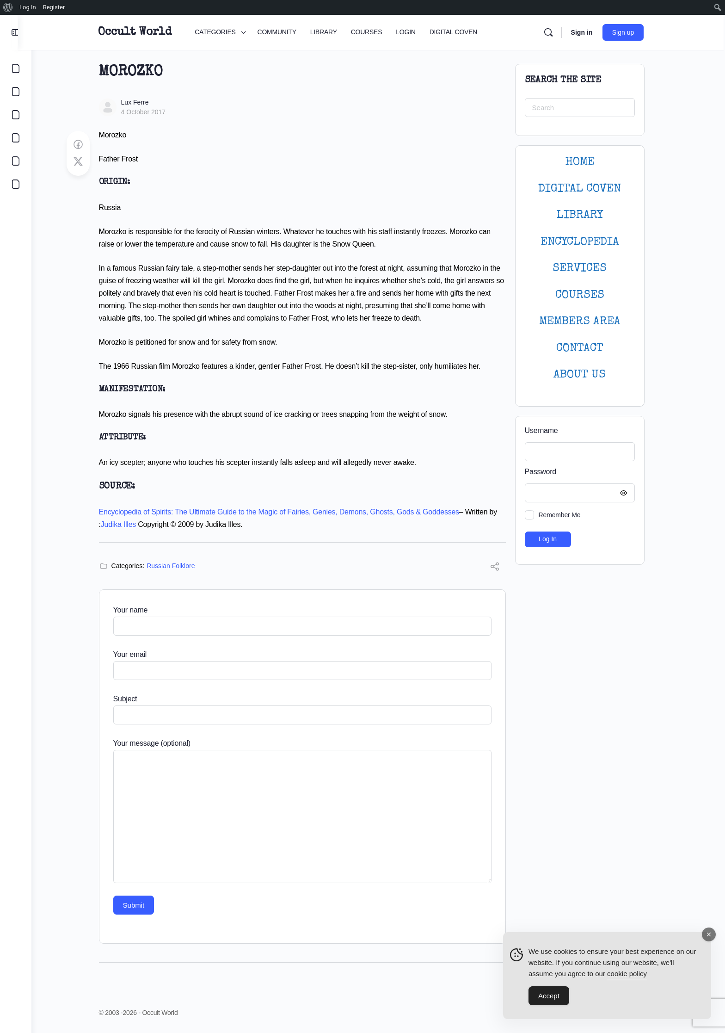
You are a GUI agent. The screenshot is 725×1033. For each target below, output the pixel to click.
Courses (586, 295)
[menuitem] (8, 7)
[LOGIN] (16, 161)
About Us (586, 375)
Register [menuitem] (54, 7)
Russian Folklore (178, 565)
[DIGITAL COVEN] (16, 184)
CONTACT (586, 348)
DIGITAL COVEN (586, 189)
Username (548, 430)
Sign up (630, 32)
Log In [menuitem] (27, 7)
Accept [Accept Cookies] (548, 998)
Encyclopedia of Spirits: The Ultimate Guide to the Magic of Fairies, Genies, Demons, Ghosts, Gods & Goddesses (285, 512)
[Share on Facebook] (85, 145)
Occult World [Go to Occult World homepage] (142, 32)
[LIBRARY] (16, 114)
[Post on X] (85, 162)
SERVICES (586, 268)
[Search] (555, 32)
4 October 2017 (150, 112)
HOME (586, 162)
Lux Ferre (141, 102)
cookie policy (627, 976)
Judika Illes (124, 524)
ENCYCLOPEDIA (586, 242)
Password (584, 472)
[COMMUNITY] (16, 91)
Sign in (589, 32)
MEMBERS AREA (586, 322)
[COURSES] (16, 137)
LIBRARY (586, 215)
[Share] (501, 568)
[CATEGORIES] (16, 68)
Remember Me (566, 515)
